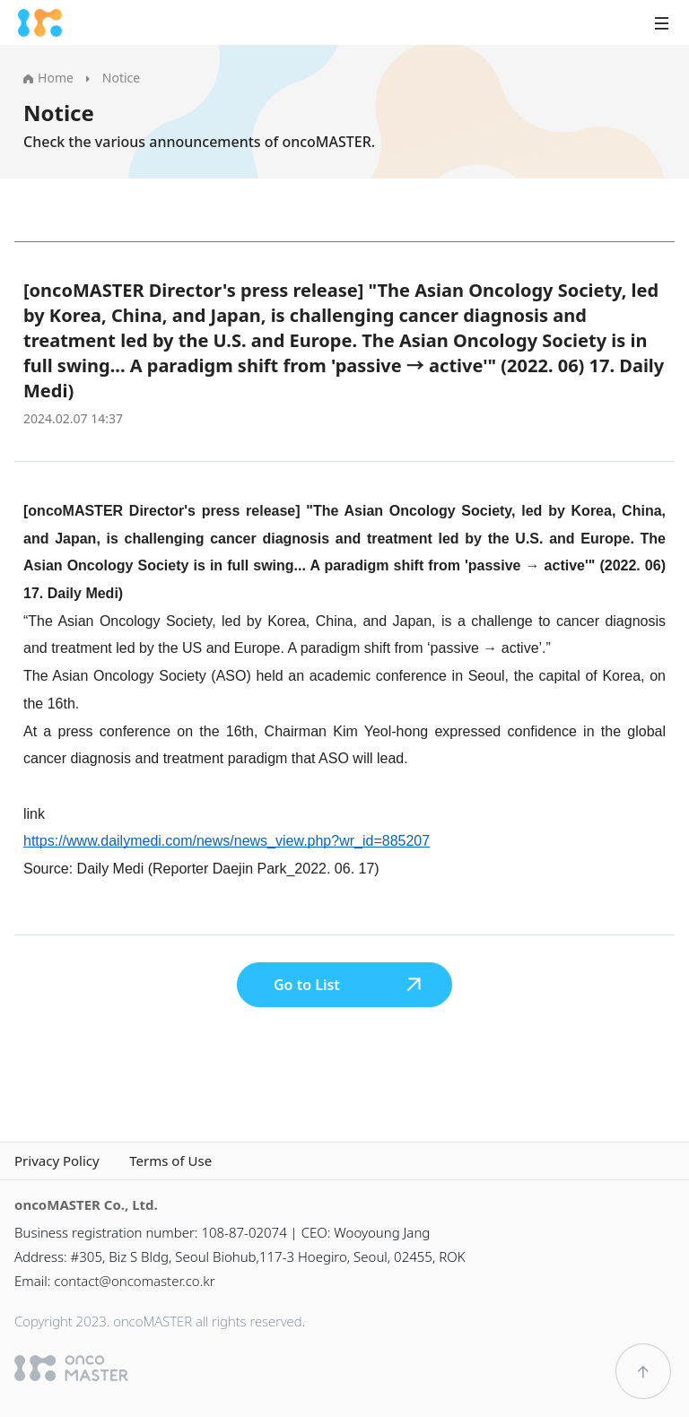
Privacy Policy (57, 1161)
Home (48, 77)
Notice (121, 77)
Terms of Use (170, 1161)
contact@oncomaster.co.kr (134, 1281)
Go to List (349, 984)
